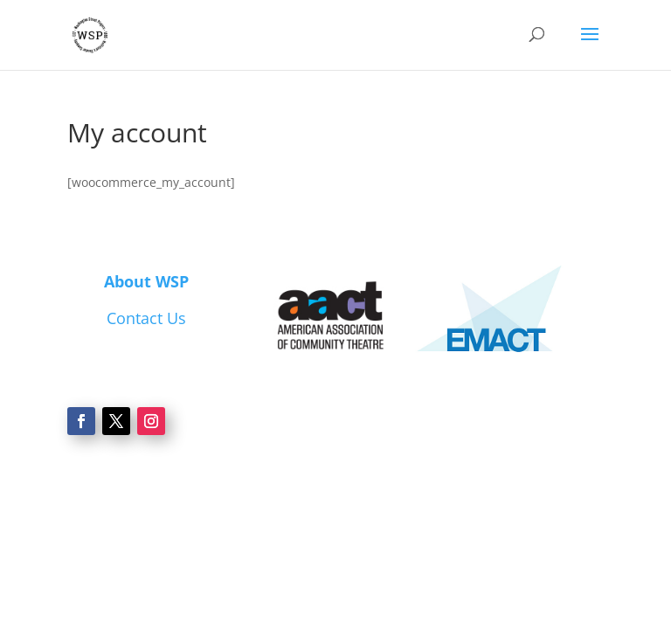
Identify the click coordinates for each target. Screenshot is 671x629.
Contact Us (146, 318)
